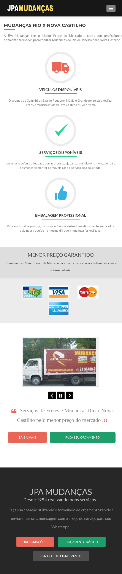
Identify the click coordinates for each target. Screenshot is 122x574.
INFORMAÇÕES (35, 542)
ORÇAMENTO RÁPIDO (82, 542)
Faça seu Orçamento (82, 437)
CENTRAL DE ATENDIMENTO (61, 556)
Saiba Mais (27, 437)
